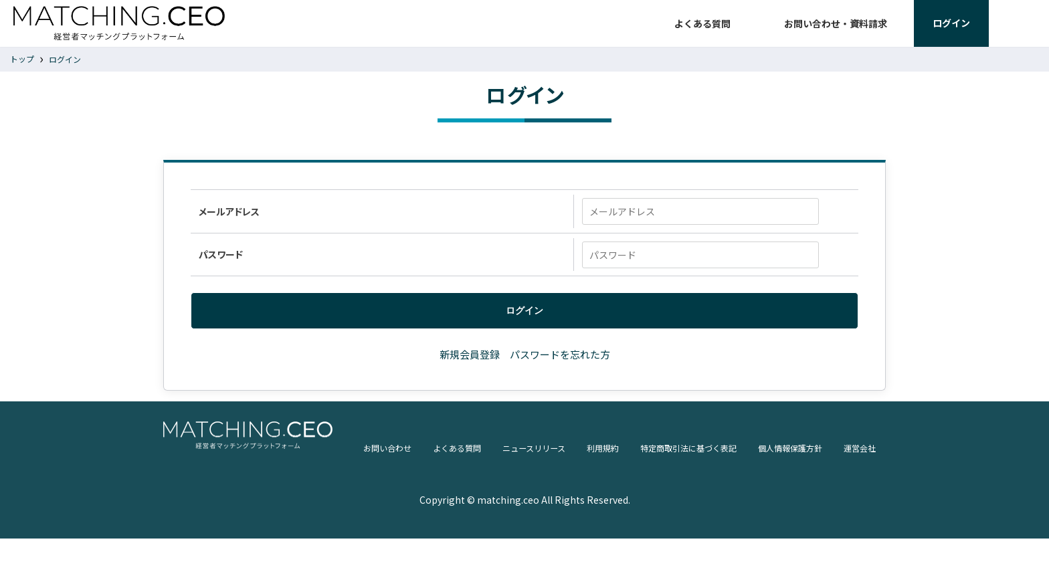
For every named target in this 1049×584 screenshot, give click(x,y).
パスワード (219, 271)
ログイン (65, 72)
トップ (22, 72)
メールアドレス (227, 225)
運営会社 (805, 517)
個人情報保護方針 (727, 517)
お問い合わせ (275, 517)
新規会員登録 (470, 372)
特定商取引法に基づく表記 (612, 517)
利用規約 (516, 517)
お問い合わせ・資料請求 (835, 30)
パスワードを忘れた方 (560, 372)
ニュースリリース (439, 517)
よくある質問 (702, 30)
